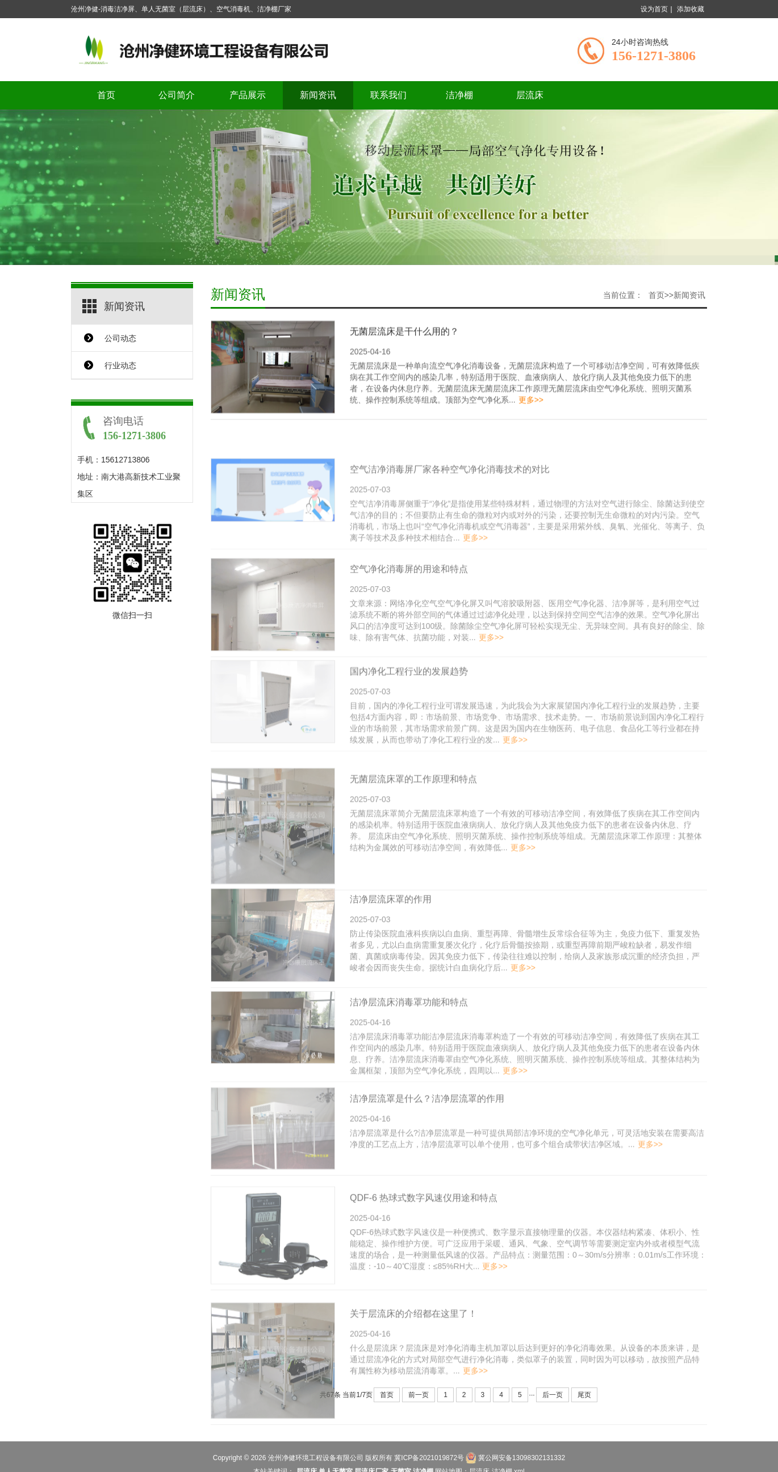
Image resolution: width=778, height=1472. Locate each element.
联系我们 (388, 95)
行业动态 (120, 365)
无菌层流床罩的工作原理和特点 (413, 821)
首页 (106, 95)
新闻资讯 (318, 95)
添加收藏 (690, 9)
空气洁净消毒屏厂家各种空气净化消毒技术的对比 (450, 501)
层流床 (529, 95)
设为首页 (654, 9)
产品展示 (247, 95)
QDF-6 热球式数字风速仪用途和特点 (423, 1233)
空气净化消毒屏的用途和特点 (409, 603)
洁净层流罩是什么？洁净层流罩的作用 (427, 1129)
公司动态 (120, 338)
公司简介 (176, 95)
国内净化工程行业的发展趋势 (409, 703)
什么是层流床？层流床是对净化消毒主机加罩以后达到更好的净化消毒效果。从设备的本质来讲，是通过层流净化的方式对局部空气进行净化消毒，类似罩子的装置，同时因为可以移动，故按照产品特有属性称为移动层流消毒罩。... (525, 1400)
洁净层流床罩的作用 (391, 934)
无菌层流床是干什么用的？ (404, 335)
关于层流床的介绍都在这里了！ (413, 1355)
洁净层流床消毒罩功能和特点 (409, 1033)
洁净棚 (459, 95)
